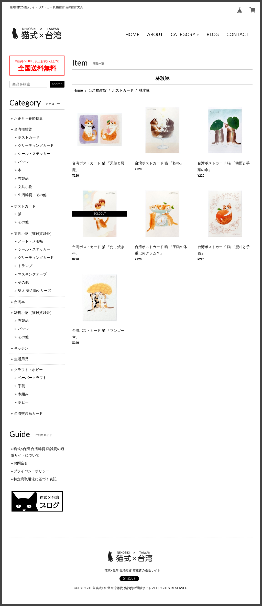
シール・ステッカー (34, 154)
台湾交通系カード (28, 413)
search (57, 84)
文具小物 (25, 187)
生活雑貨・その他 (32, 195)
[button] (185, 34)
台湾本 (19, 302)
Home (78, 90)
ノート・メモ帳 (30, 241)
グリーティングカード (36, 145)
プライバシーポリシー (31, 471)
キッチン (21, 348)
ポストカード (123, 90)
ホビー (23, 402)
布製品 (23, 178)
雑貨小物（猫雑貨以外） (33, 313)
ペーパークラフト (32, 378)
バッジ (23, 162)
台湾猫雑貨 (97, 90)
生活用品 (21, 359)
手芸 (21, 386)
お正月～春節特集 (28, 118)
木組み (23, 394)
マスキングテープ (32, 274)
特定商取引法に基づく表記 (35, 479)
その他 (23, 222)
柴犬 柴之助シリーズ (34, 291)
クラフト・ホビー (28, 370)
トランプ (25, 266)
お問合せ (21, 463)
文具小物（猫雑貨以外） (33, 233)
